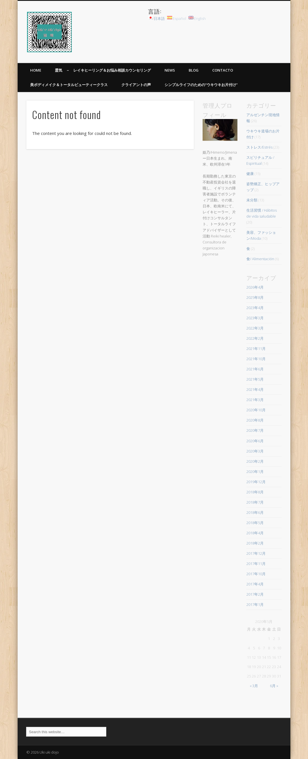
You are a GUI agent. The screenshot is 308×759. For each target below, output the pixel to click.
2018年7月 (255, 502)
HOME (35, 70)
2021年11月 (256, 348)
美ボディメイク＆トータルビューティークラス (69, 84)
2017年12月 (256, 553)
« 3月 (254, 685)
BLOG (194, 70)
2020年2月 (255, 461)
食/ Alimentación (260, 258)
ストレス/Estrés (259, 147)
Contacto (222, 70)
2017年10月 (256, 573)
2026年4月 (255, 287)
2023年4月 (255, 307)
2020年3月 (255, 451)
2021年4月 (255, 389)
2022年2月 (255, 338)
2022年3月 (255, 328)
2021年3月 (255, 399)
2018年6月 (255, 512)
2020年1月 (255, 471)
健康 (250, 173)
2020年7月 (255, 430)
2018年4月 (255, 532)
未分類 (251, 200)
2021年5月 (255, 379)
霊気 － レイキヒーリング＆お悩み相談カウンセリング (103, 70)
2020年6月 (255, 440)
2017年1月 (255, 604)
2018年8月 (255, 492)
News (170, 70)
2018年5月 (255, 522)
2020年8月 (255, 420)
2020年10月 (256, 409)
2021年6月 (255, 369)
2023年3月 (255, 317)
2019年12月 (256, 481)
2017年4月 (255, 584)
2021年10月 (256, 358)
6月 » (274, 685)
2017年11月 (256, 563)
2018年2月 (255, 543)
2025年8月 (255, 297)
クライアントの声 (136, 84)
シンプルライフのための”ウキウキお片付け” (201, 84)
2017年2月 (255, 594)
